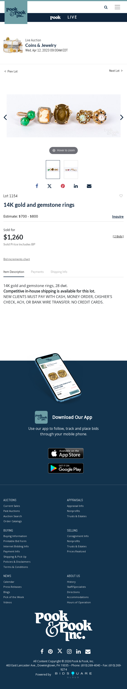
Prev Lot (11, 71)
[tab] (13, 273)
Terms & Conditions (15, 567)
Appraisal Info (75, 506)
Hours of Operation (79, 602)
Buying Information (15, 536)
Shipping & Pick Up (14, 556)
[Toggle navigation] (117, 7)
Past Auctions (11, 511)
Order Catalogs (12, 521)
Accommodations (77, 597)
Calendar (8, 581)
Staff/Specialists (76, 586)
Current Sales (11, 506)
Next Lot (115, 71)
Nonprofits (73, 511)
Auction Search (12, 516)
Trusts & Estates (76, 516)
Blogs (6, 592)
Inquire (118, 216)
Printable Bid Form (14, 541)
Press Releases (12, 586)
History (71, 581)
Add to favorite (121, 196)
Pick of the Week (13, 597)
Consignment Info (78, 536)
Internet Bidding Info (16, 546)
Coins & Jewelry (40, 45)
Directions (73, 592)
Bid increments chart (16, 259)
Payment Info (11, 551)
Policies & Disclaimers (16, 561)
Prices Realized (76, 551)
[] (118, 236)
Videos (7, 602)
